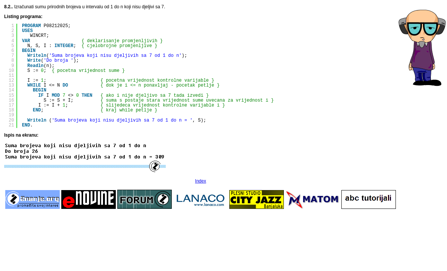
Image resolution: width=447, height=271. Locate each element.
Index (200, 181)
